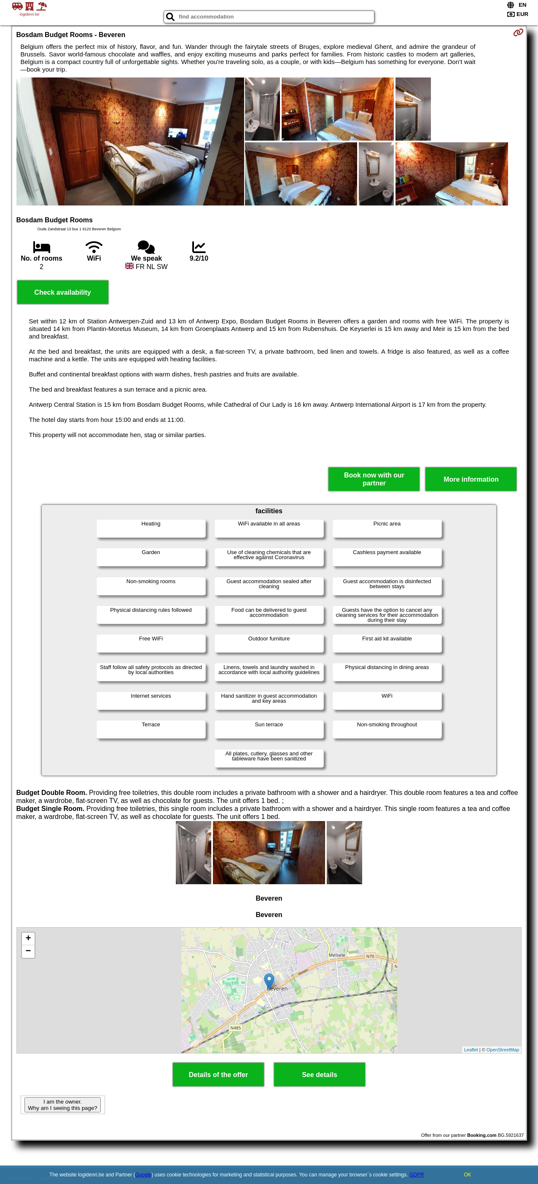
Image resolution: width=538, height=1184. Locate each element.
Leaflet (471, 1049)
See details (319, 1074)
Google (143, 1175)
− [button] (28, 951)
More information (471, 479)
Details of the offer (218, 1074)
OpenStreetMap (503, 1049)
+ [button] (28, 939)
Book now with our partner (374, 479)
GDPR (416, 1175)
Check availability (62, 292)
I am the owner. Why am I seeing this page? (62, 1105)
